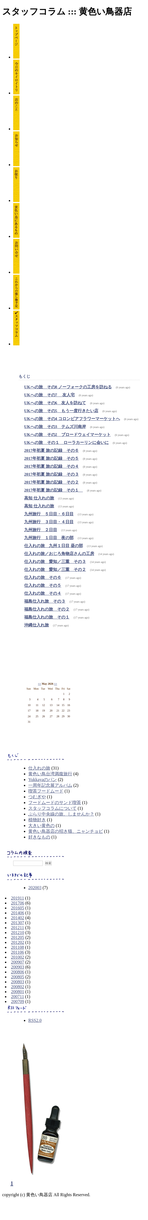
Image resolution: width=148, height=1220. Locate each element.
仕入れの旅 (39, 768)
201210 (17, 932)
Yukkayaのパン (42, 779)
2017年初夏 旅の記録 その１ (53, 490)
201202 (17, 942)
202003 (34, 887)
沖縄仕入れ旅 (36, 625)
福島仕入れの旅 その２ (46, 609)
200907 (17, 962)
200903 (17, 967)
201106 (17, 952)
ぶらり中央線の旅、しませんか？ (61, 814)
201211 (17, 927)
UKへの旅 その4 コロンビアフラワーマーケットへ (72, 419)
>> (55, 683)
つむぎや (37, 796)
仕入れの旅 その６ (42, 577)
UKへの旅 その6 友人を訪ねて (55, 403)
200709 (17, 1001)
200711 (17, 996)
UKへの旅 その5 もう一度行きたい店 (61, 411)
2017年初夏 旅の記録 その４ (51, 466)
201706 (17, 903)
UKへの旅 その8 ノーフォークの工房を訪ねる (68, 387)
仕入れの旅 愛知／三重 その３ (55, 561)
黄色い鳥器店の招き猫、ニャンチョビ (65, 831)
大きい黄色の (41, 825)
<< (39, 683)
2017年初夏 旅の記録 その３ (51, 474)
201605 (17, 908)
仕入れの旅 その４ (42, 593)
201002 (17, 957)
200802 (17, 986)
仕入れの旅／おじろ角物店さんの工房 (59, 553)
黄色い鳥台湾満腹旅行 (50, 773)
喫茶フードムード (45, 791)
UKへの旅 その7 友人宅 (49, 395)
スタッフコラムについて (52, 808)
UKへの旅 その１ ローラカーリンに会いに (66, 442)
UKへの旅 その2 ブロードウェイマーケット (67, 434)
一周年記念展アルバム (50, 785)
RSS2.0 (34, 1020)
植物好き (37, 819)
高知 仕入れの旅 (39, 498)
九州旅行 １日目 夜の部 (49, 538)
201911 (17, 898)
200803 (17, 981)
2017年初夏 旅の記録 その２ (51, 482)
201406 (17, 912)
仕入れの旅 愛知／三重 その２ (55, 569)
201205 (17, 937)
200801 (17, 991)
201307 (17, 922)
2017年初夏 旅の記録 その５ (51, 458)
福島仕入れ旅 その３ (44, 601)
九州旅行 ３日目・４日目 (49, 522)
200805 (17, 977)
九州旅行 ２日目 (40, 530)
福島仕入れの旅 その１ (46, 617)
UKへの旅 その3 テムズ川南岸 (55, 426)
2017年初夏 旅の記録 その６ (51, 450)
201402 (17, 917)
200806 (17, 972)
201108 (17, 947)
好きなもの (39, 837)
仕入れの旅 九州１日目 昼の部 (53, 545)
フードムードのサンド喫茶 (54, 802)
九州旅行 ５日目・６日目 (49, 514)
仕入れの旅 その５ (42, 585)
